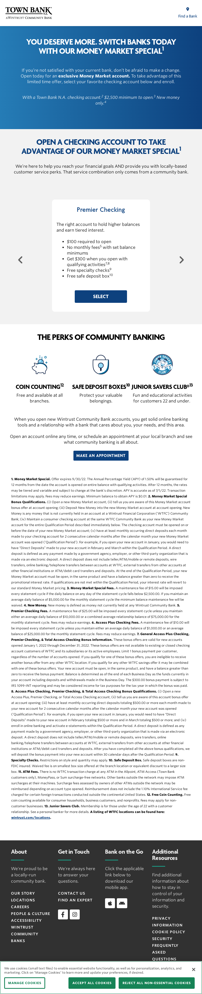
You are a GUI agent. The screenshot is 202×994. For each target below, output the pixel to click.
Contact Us (71, 893)
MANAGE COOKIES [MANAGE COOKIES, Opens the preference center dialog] (24, 983)
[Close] (193, 969)
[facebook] (63, 914)
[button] (101, 296)
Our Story (23, 893)
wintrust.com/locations (30, 818)
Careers (20, 907)
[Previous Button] (21, 259)
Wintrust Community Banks (24, 934)
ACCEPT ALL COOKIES (92, 983)
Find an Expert (75, 900)
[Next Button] (181, 259)
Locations (23, 900)
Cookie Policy (168, 932)
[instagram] (75, 914)
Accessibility (26, 920)
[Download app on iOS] (110, 903)
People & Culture (30, 914)
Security (162, 939)
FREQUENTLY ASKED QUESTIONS (165, 952)
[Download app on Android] (122, 903)
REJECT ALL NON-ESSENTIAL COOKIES (157, 983)
